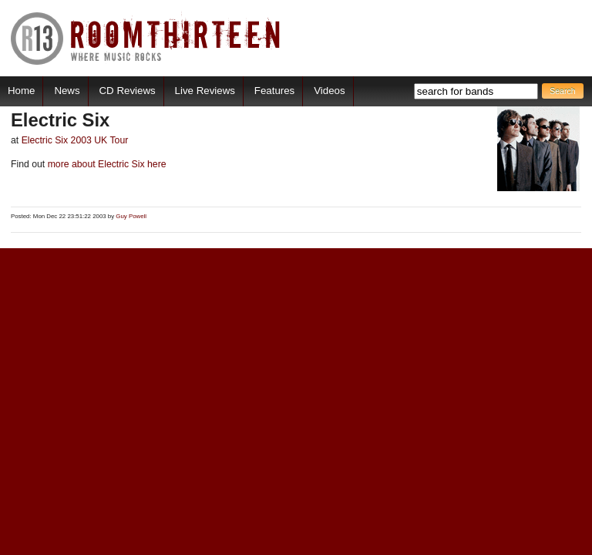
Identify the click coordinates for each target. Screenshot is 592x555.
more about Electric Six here (105, 164)
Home (21, 90)
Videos (329, 90)
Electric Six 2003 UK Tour (75, 140)
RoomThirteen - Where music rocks (146, 38)
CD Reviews (127, 90)
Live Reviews (205, 90)
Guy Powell (131, 216)
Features (274, 90)
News (66, 90)
